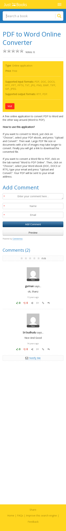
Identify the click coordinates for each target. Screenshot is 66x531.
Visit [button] (10, 106)
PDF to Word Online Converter (32, 38)
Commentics (17, 238)
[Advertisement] (33, 403)
